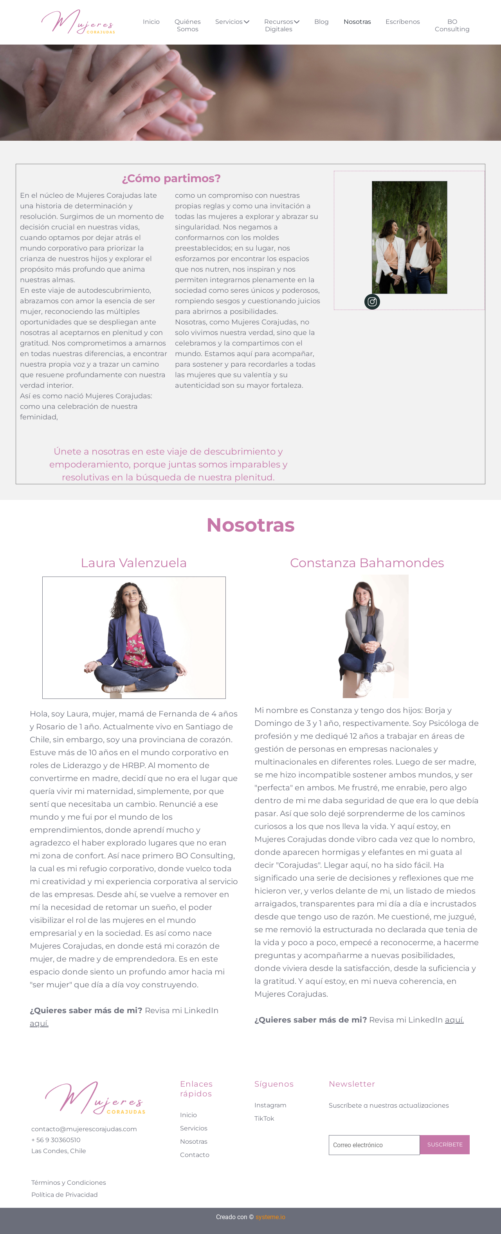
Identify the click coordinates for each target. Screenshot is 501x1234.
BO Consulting (452, 25)
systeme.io (270, 1217)
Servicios (232, 21)
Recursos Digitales (282, 25)
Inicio (151, 21)
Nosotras (357, 21)
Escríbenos (403, 21)
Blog (321, 21)
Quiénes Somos (188, 25)
